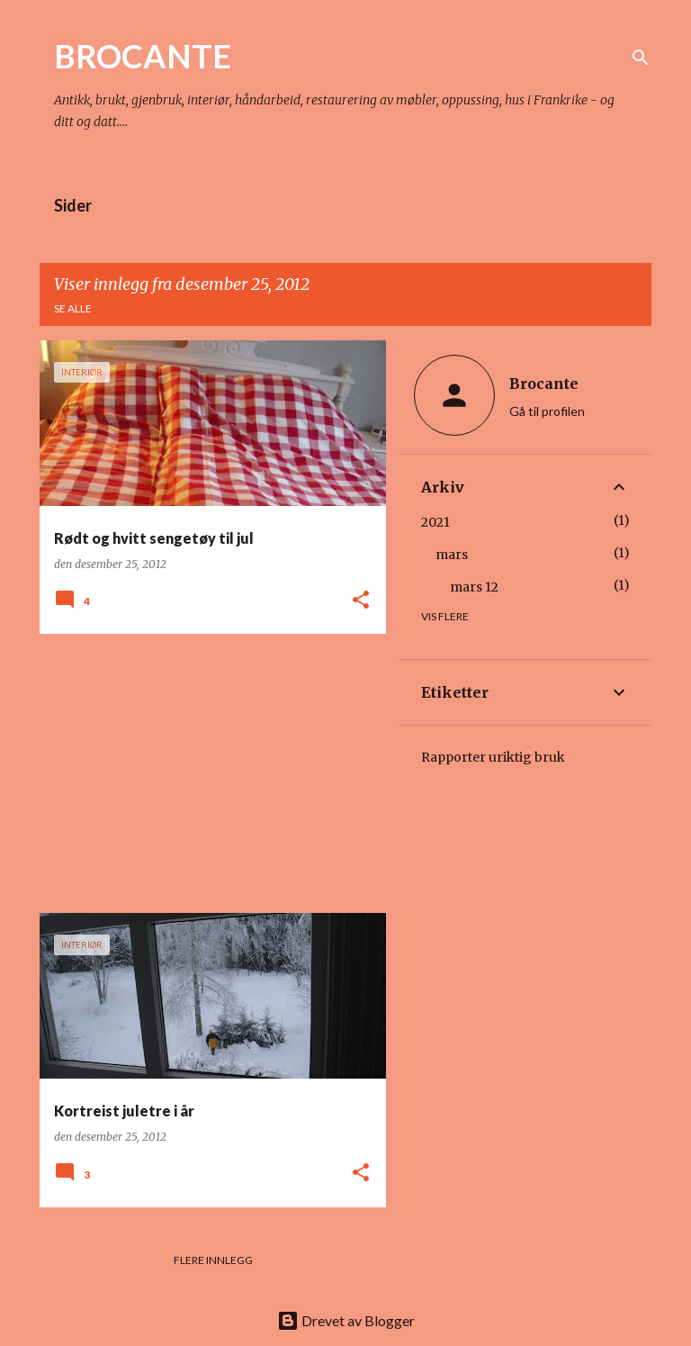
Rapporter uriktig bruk (493, 757)
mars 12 (474, 587)
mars (451, 555)
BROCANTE (142, 56)
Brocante (544, 384)
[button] (361, 601)
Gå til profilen (547, 411)
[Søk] (640, 57)
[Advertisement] (206, 773)
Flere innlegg (213, 1260)
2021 (435, 522)
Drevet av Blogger (346, 1320)
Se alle (73, 308)
